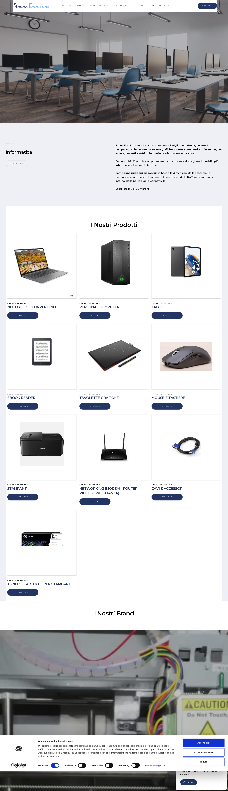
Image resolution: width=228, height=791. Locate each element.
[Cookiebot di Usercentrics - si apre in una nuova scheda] (19, 785)
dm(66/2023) (127, 6)
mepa (114, 6)
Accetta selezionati (203, 772)
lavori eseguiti (146, 6)
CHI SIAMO (76, 6)
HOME (64, 6)
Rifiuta (203, 781)
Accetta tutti (203, 762)
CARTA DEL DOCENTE (96, 6)
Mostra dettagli (153, 785)
